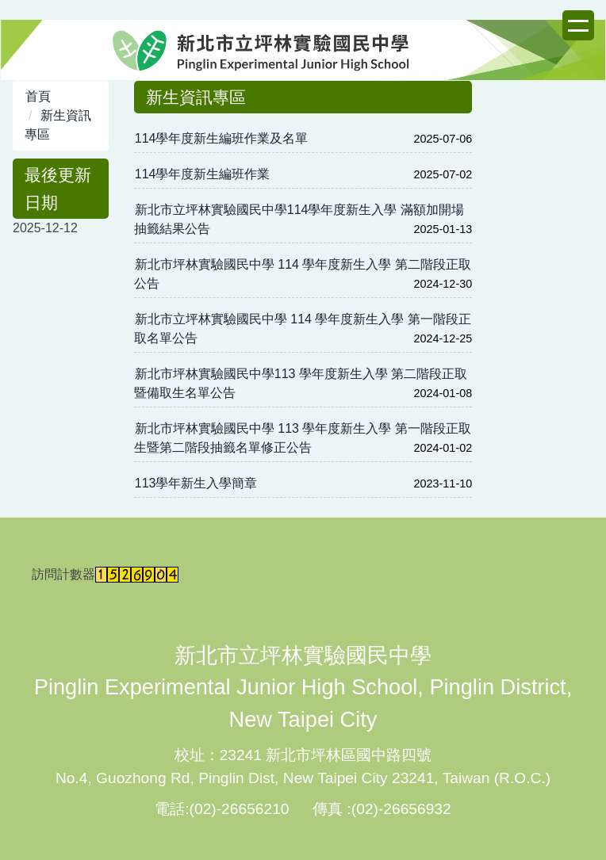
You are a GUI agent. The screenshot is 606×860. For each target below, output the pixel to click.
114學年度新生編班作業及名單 (222, 138)
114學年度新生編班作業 (202, 174)
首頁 (38, 96)
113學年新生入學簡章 (196, 483)
